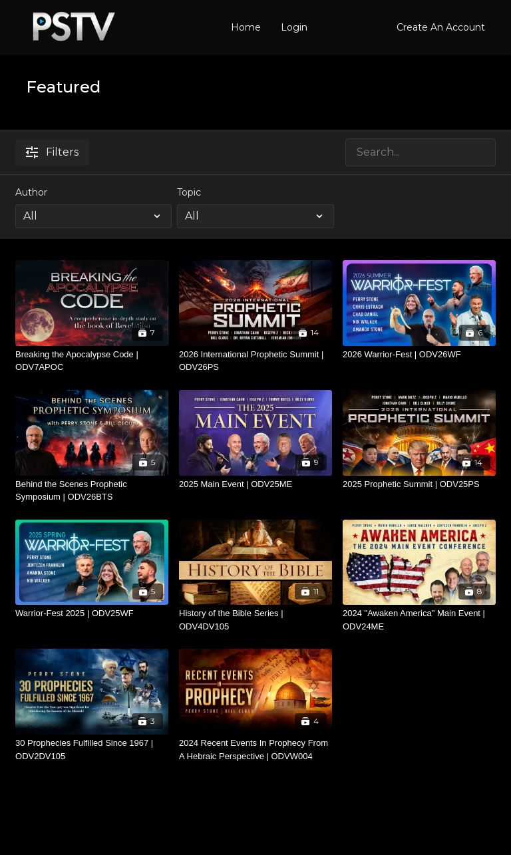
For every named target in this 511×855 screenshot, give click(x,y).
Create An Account (441, 27)
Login (294, 27)
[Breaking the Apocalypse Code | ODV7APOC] (91, 361)
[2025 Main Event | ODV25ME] (255, 484)
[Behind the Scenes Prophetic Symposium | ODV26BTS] (91, 491)
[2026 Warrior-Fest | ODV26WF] (419, 354)
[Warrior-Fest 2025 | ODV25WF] (91, 613)
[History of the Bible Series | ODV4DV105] (255, 620)
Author (31, 192)
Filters (52, 152)
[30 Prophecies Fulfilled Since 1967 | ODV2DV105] (91, 750)
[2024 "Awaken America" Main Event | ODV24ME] (419, 620)
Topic (189, 192)
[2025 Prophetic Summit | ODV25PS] (419, 484)
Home (246, 27)
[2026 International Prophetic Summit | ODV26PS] (255, 361)
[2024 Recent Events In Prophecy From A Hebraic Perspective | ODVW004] (255, 750)
